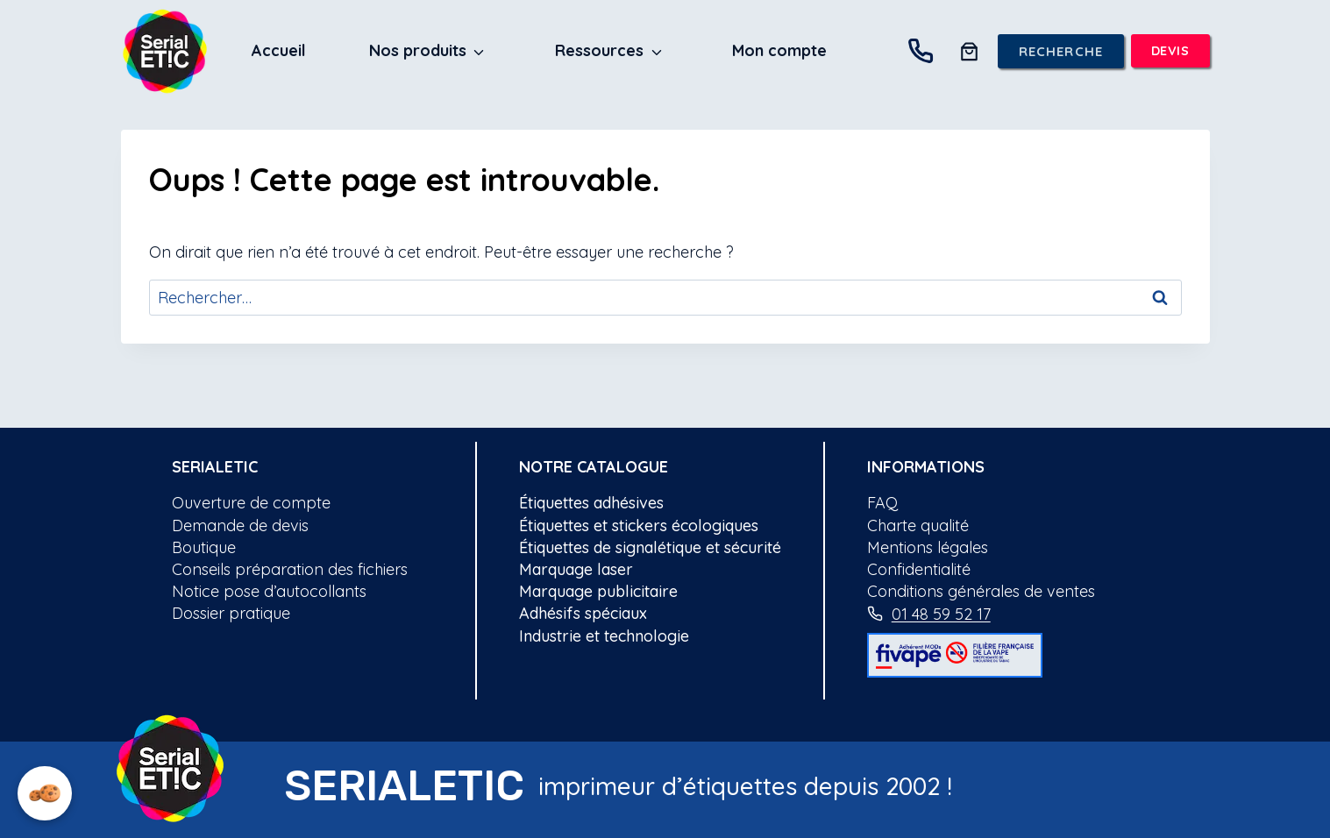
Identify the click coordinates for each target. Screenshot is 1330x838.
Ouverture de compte (251, 503)
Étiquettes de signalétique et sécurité (650, 547)
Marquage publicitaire (598, 591)
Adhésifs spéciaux (583, 613)
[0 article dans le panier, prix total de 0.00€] (969, 51)
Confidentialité (919, 569)
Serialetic (215, 467)
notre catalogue (593, 467)
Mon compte (779, 50)
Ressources (599, 50)
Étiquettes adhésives (591, 503)
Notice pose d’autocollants (269, 591)
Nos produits (417, 50)
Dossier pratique (231, 613)
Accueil (279, 50)
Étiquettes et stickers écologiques (638, 525)
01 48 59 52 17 (941, 614)
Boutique (204, 547)
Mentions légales (927, 547)
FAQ (882, 503)
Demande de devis (240, 525)
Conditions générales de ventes (981, 591)
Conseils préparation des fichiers (290, 569)
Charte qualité (918, 525)
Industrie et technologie (604, 636)
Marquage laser (576, 569)
